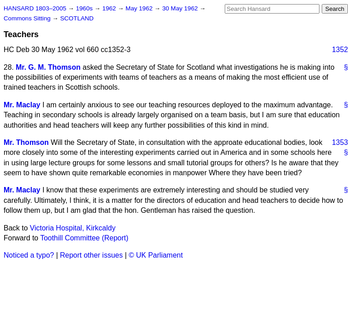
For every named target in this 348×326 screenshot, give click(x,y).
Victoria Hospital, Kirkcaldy (73, 228)
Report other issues (91, 255)
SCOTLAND (77, 18)
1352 (340, 49)
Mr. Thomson (26, 142)
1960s (85, 8)
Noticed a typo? (29, 255)
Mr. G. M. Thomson (48, 67)
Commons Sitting (28, 18)
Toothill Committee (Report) (84, 238)
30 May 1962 (180, 8)
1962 (110, 8)
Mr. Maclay (22, 105)
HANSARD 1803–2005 (35, 8)
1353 (340, 142)
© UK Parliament (156, 255)
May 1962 (140, 8)
